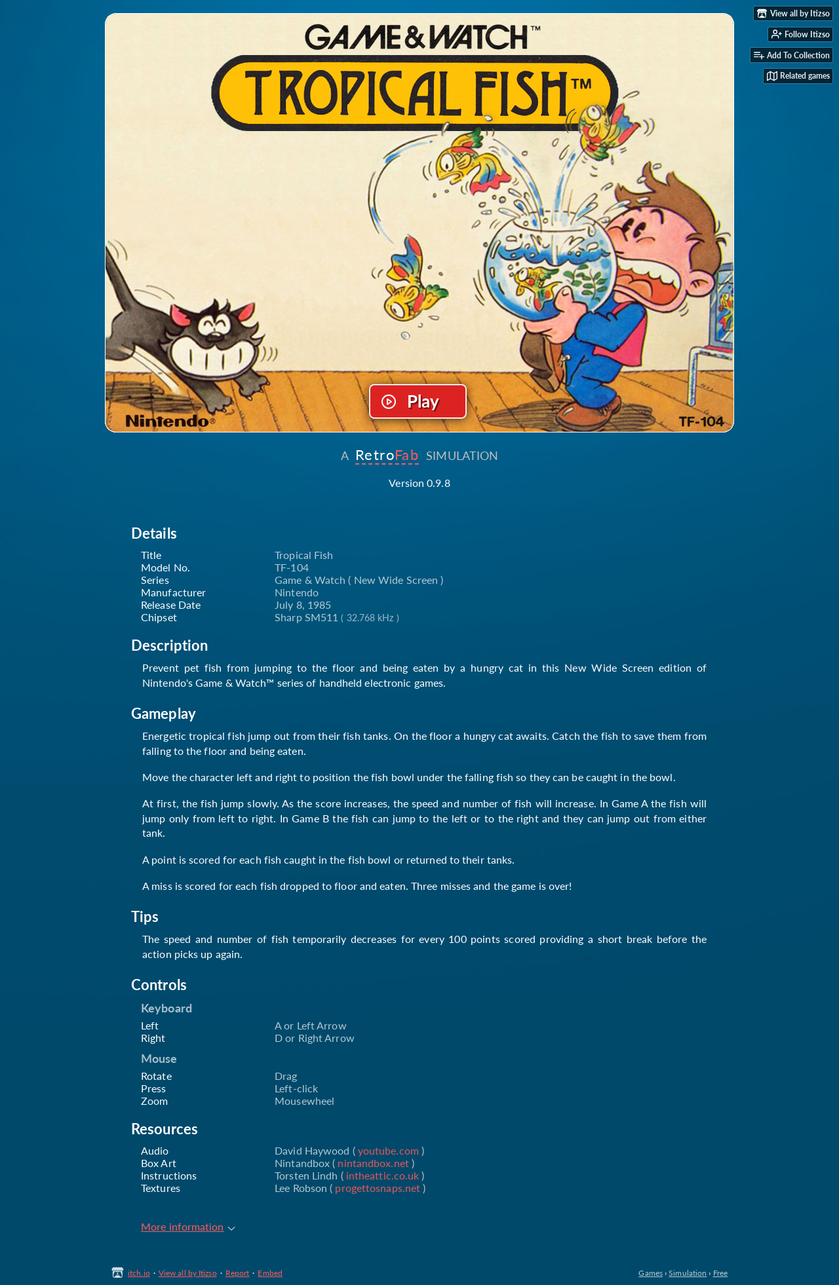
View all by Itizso (188, 1273)
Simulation (688, 1273)
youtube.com (388, 1150)
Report (237, 1273)
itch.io (139, 1273)
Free (720, 1273)
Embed (270, 1273)
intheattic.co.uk (383, 1175)
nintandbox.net (373, 1163)
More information (188, 1226)
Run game (418, 402)
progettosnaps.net (377, 1187)
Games (650, 1273)
